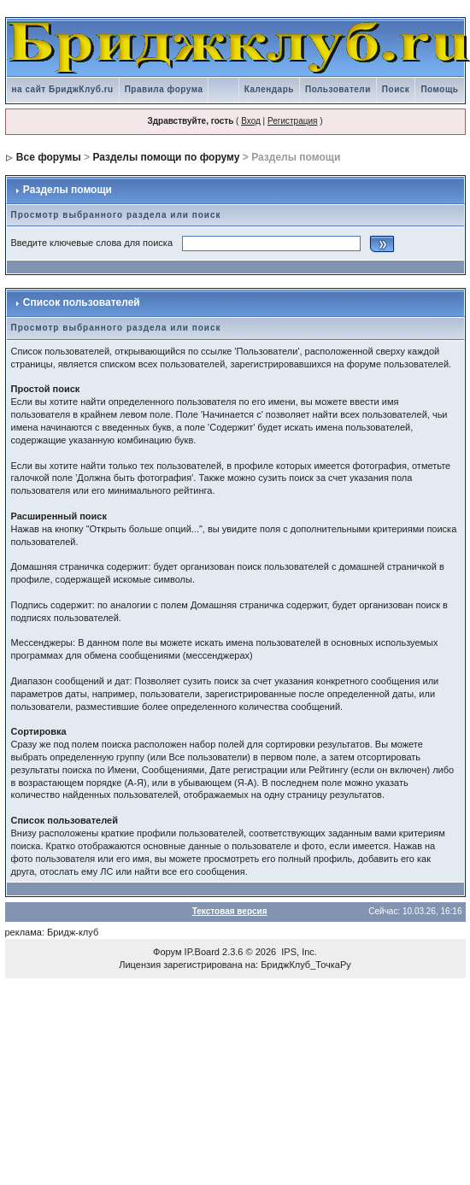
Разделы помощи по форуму (165, 157)
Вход (251, 121)
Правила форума (164, 89)
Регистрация (292, 121)
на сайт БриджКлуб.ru (63, 89)
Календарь (269, 89)
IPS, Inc (297, 952)
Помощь (439, 89)
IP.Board (202, 952)
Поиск (396, 89)
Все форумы (48, 157)
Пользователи (338, 89)
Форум (167, 952)
